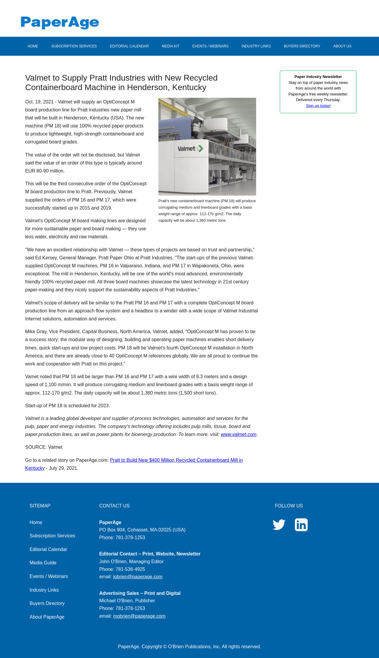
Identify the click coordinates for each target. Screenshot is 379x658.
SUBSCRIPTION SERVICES (74, 46)
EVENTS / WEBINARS (210, 46)
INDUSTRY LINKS (256, 46)
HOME (33, 46)
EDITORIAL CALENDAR (129, 46)
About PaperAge (47, 616)
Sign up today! (318, 105)
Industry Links (44, 589)
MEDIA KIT (170, 46)
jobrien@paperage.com (138, 576)
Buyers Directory (47, 603)
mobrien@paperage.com (139, 616)
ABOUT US (342, 46)
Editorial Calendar (48, 549)
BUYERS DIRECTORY (302, 46)
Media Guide (43, 562)
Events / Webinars (49, 576)
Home (36, 522)
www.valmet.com (238, 434)
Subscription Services (52, 535)
